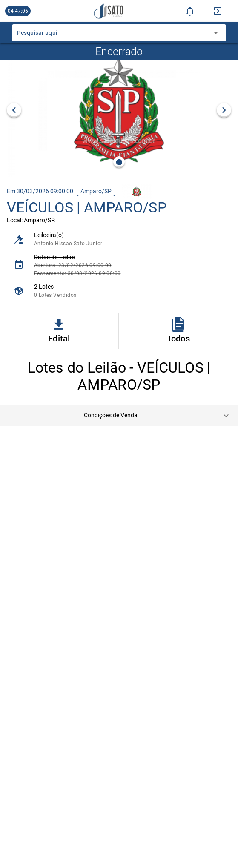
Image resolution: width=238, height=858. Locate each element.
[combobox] (112, 35)
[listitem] (119, 239)
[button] (119, 415)
